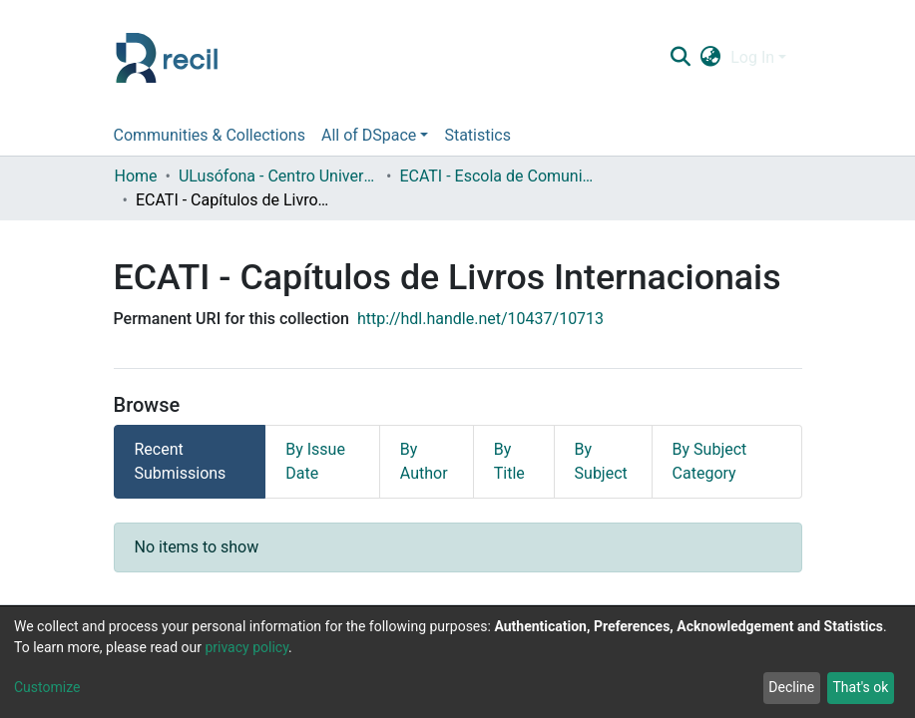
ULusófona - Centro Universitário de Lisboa (278, 176)
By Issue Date (315, 461)
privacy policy (246, 647)
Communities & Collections (209, 135)
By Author (424, 461)
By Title (509, 461)
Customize (47, 687)
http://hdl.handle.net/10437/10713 (480, 318)
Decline (791, 687)
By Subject (601, 461)
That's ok (860, 687)
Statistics (477, 135)
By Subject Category (710, 461)
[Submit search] (681, 58)
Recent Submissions (181, 461)
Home (136, 176)
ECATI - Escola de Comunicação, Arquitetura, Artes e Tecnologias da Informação (499, 176)
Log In (752, 57)
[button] (710, 58)
